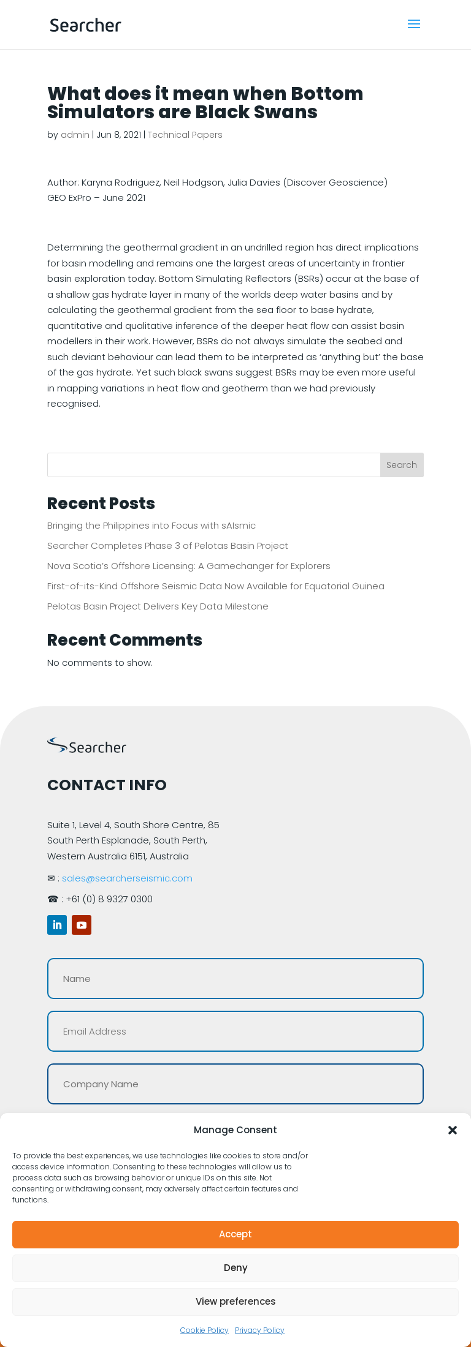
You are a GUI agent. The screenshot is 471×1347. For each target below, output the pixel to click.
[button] (452, 1130)
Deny (236, 1267)
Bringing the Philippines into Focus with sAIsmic (151, 525)
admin (75, 135)
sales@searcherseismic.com (127, 878)
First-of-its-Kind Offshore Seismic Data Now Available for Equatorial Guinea (216, 585)
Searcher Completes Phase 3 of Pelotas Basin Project (167, 545)
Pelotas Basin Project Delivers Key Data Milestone (158, 606)
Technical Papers (185, 135)
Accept (235, 1234)
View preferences (236, 1301)
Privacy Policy (260, 1330)
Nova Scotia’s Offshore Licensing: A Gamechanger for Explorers (189, 565)
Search (401, 465)
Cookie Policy (204, 1330)
